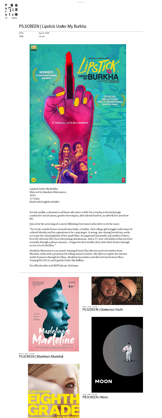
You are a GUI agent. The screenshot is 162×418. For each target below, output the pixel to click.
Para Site (15, 11)
